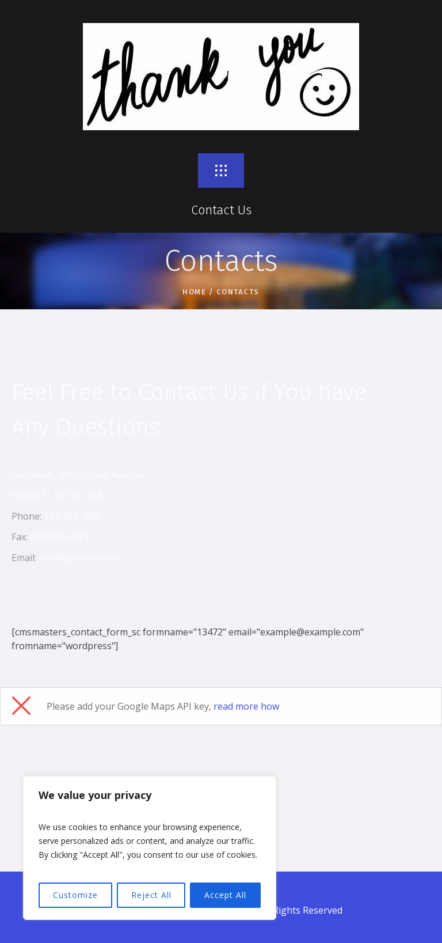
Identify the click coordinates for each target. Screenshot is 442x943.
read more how (246, 706)
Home (194, 291)
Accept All (225, 894)
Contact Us (221, 210)
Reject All (151, 894)
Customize (75, 894)
